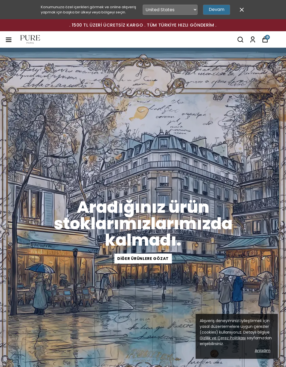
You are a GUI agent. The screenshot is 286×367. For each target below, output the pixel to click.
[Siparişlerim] (252, 39)
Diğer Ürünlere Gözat (143, 258)
